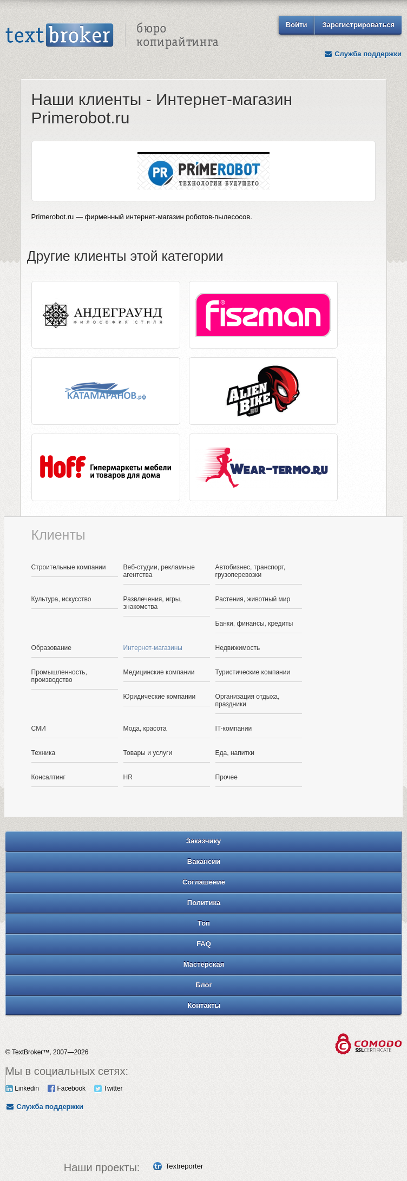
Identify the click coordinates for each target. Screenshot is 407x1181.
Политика (203, 902)
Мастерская (204, 964)
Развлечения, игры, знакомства (152, 603)
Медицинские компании (159, 672)
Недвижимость (237, 648)
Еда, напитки (234, 753)
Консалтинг (48, 777)
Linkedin (22, 1088)
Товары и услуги (148, 753)
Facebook (67, 1088)
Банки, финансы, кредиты (254, 623)
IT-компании (233, 728)
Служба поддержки (363, 54)
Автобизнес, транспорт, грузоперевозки (250, 571)
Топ (204, 923)
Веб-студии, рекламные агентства (159, 571)
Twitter (108, 1088)
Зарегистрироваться (358, 25)
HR (128, 777)
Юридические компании (159, 696)
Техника (43, 753)
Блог (203, 985)
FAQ (203, 944)
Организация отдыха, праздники (247, 700)
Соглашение (203, 882)
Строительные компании (68, 567)
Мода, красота (145, 728)
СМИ (38, 728)
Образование (51, 648)
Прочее (226, 777)
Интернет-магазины (152, 648)
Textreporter (184, 1166)
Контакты (203, 1005)
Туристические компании (253, 672)
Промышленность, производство (59, 676)
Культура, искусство (61, 599)
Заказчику (203, 841)
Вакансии (203, 861)
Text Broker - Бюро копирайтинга (112, 35)
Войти (296, 25)
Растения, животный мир (253, 599)
